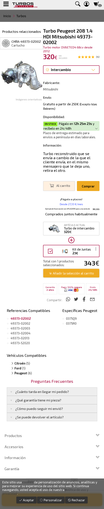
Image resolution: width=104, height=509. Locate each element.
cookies (27, 482)
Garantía (52, 468)
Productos (52, 435)
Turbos (21, 16)
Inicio (7, 16)
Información (52, 457)
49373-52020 (20, 343)
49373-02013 (20, 338)
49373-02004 (20, 333)
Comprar (88, 186)
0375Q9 (71, 318)
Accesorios (52, 446)
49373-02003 (20, 328)
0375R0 (71, 323)
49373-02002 (20, 323)
